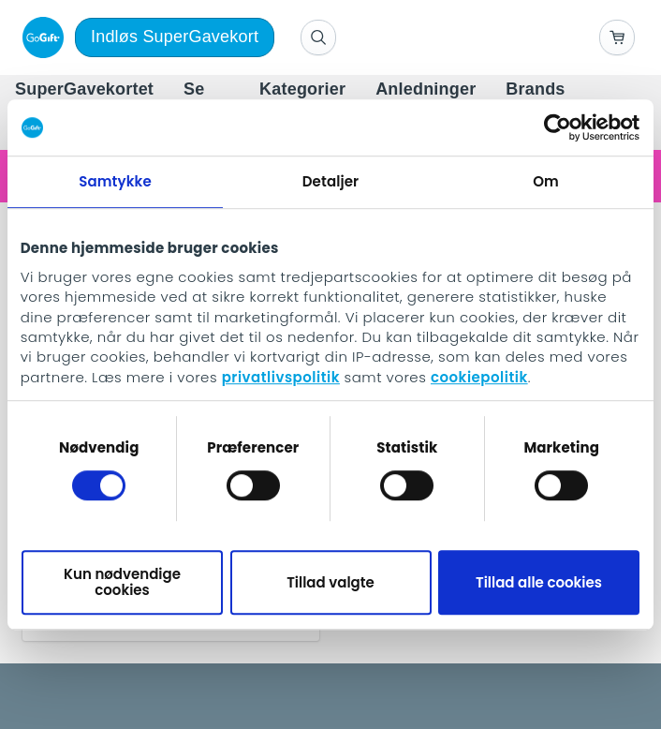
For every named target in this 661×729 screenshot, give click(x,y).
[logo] (39, 37)
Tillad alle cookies (539, 582)
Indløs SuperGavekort (174, 36)
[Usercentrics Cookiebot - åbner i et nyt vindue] (557, 127)
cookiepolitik (479, 377)
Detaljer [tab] (330, 181)
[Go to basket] (617, 37)
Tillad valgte (330, 582)
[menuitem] (84, 90)
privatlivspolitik (281, 377)
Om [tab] (546, 181)
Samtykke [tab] (115, 181)
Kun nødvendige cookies (122, 582)
